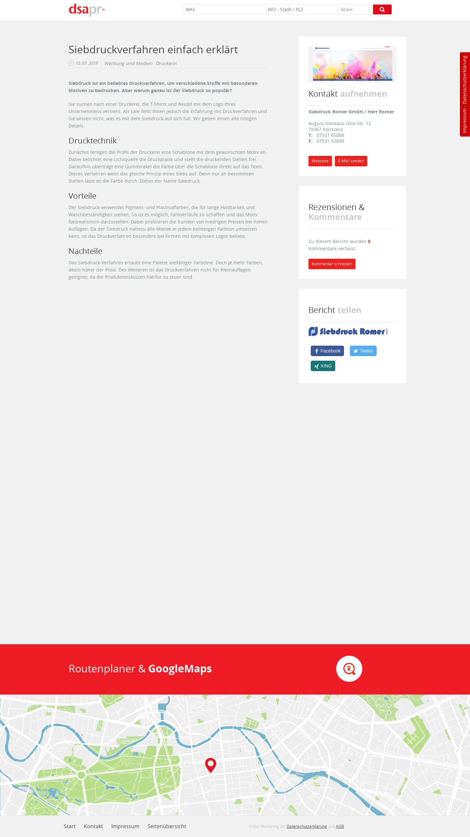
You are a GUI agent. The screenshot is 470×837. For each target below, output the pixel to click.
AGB (340, 826)
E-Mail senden (351, 160)
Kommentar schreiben (332, 263)
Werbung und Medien (128, 63)
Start (70, 826)
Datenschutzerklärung (464, 80)
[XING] (323, 366)
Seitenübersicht (167, 826)
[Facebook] (327, 351)
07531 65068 (330, 135)
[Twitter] (363, 351)
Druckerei (166, 63)
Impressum (464, 120)
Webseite (320, 160)
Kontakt (93, 826)
